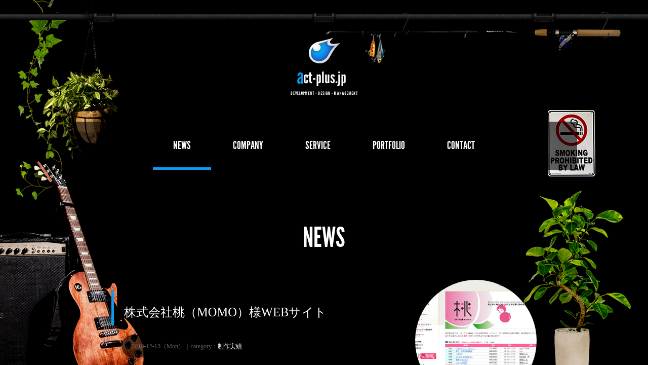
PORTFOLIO (389, 145)
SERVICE (318, 145)
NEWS (182, 145)
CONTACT (461, 145)
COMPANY (248, 145)
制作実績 (230, 346)
